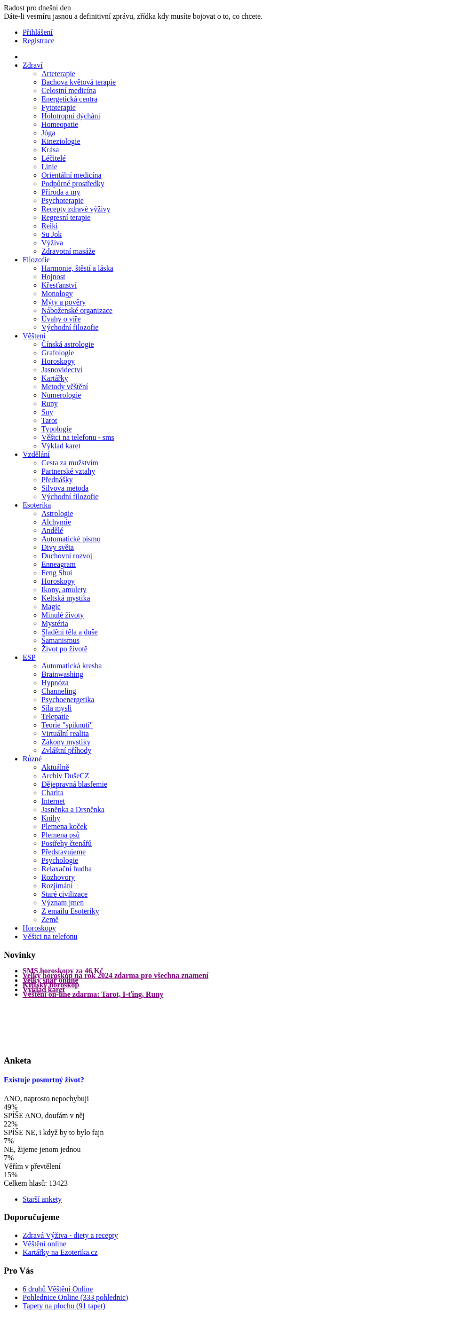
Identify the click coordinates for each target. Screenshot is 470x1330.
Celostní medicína (68, 90)
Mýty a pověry (63, 302)
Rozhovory (58, 877)
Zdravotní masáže (68, 251)
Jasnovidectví (61, 370)
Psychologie (59, 860)
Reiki (49, 226)
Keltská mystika (65, 598)
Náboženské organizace (76, 310)
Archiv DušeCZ (65, 776)
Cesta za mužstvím (69, 463)
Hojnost (53, 277)
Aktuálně (55, 767)
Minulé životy (62, 615)
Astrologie (57, 513)
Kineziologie (60, 141)
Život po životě (64, 649)
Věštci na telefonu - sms (77, 437)
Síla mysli (56, 708)
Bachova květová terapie (78, 82)
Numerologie (61, 395)
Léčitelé (53, 158)
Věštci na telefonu (50, 936)
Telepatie (55, 716)
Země (49, 919)
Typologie (56, 429)
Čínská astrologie (67, 344)
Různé (32, 759)
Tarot (49, 420)
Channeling (58, 691)
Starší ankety (42, 1199)
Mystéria (54, 623)
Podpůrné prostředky (72, 184)
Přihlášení (38, 32)
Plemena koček (64, 826)
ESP (29, 657)
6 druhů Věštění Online (58, 1289)
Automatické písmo (71, 539)
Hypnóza (55, 683)
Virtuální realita (65, 733)
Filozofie (36, 260)
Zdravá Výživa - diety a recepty (70, 1235)
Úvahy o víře (61, 319)
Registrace (39, 41)
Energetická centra (69, 99)
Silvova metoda (64, 488)
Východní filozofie (69, 327)
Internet (53, 801)
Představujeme (63, 852)
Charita (52, 793)
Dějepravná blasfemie (74, 784)
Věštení (34, 336)
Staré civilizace (64, 894)
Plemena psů (60, 835)
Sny (47, 412)
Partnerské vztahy (68, 471)
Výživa (52, 243)
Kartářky (54, 378)
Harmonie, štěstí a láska (77, 268)
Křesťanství (59, 285)
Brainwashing (62, 674)
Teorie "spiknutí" (67, 725)
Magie (51, 606)
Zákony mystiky (65, 742)
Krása (50, 150)
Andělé (52, 530)
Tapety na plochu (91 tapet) (64, 1306)
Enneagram (58, 564)
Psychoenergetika (68, 700)
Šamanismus (60, 640)
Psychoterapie (62, 200)
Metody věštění (64, 387)
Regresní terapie (65, 217)
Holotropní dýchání (70, 116)
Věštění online (44, 1244)
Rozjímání (57, 886)
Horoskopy (58, 361)
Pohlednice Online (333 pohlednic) (75, 1297)
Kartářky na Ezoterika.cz (60, 1252)
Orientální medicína (71, 175)
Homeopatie (59, 124)
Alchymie (56, 522)
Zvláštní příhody (66, 750)
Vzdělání (36, 454)
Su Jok (51, 234)
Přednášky (57, 480)
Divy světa (57, 547)
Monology (57, 293)
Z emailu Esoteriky (70, 911)
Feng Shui (56, 573)
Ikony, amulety (64, 590)
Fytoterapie (58, 107)
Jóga (48, 133)
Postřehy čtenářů (66, 843)
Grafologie (57, 353)
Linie (49, 167)
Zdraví (33, 65)
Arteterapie (58, 74)
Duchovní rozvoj (66, 556)
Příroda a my (60, 192)
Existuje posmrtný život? (44, 1080)
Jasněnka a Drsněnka (72, 810)
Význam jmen (62, 903)
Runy (49, 403)
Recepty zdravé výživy (76, 209)
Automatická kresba (71, 666)
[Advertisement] (41, 1025)
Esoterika (37, 505)
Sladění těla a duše (69, 632)
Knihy (50, 818)
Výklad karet (60, 446)
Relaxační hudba (66, 869)
